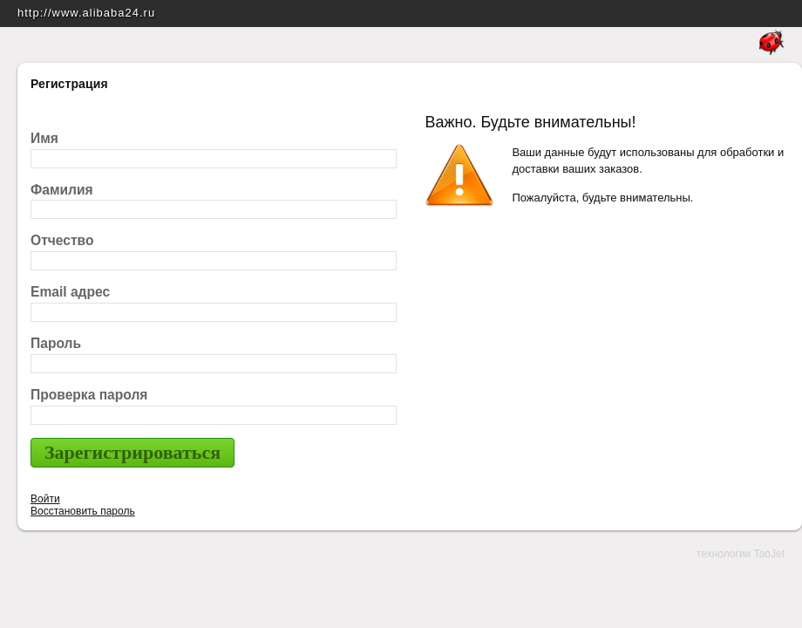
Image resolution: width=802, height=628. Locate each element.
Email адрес (70, 291)
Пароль (56, 343)
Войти (45, 499)
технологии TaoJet (741, 554)
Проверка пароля (89, 394)
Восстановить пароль (83, 511)
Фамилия (62, 189)
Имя (44, 138)
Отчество (62, 240)
